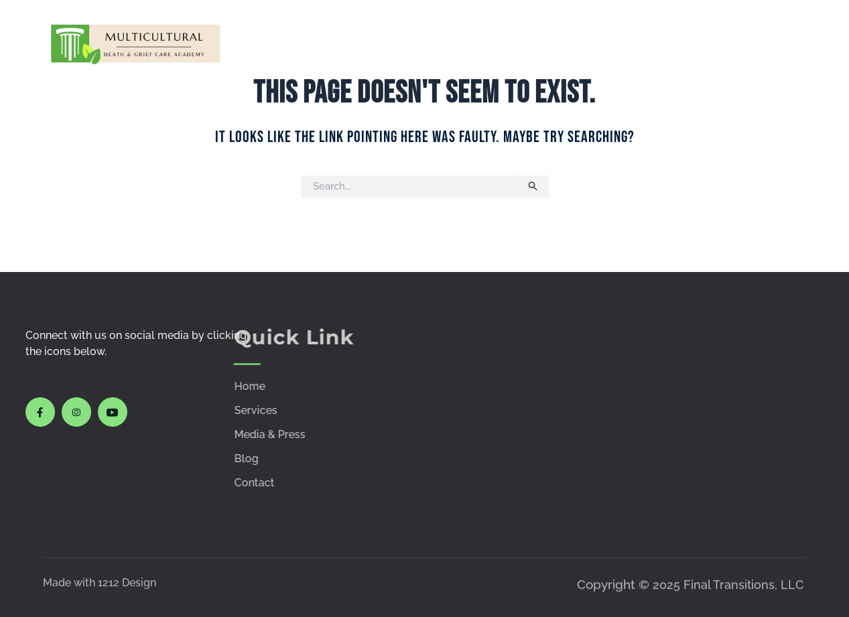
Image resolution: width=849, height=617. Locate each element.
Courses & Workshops (464, 43)
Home (336, 43)
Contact (776, 43)
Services (394, 43)
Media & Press (575, 43)
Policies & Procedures (667, 43)
